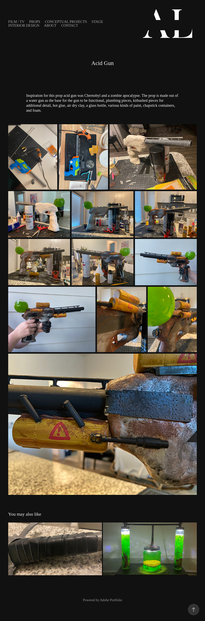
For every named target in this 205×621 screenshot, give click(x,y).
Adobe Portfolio (111, 600)
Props (34, 22)
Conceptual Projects (66, 22)
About (50, 25)
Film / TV (16, 22)
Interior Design (23, 25)
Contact (69, 25)
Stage (97, 22)
